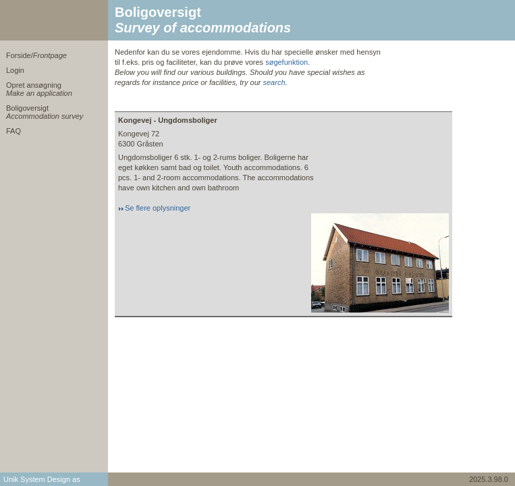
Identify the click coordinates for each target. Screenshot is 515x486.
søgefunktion (286, 62)
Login (15, 70)
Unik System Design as (41, 479)
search (274, 82)
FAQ (13, 131)
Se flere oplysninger (157, 208)
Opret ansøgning (39, 89)
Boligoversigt (44, 112)
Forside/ (36, 55)
